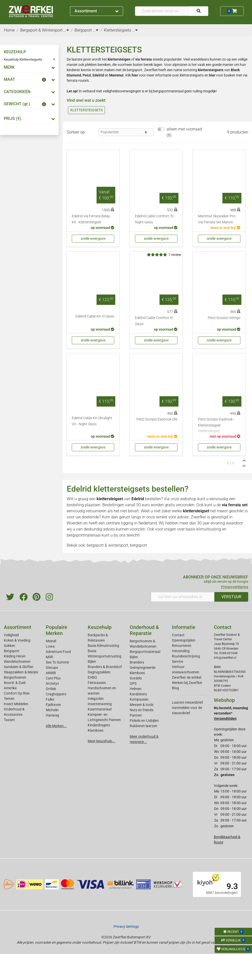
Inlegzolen (96, 699)
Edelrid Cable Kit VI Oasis (95, 316)
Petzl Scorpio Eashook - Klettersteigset (219, 425)
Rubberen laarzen (143, 726)
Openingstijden (183, 640)
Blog (175, 688)
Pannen (136, 715)
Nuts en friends (141, 710)
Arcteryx (52, 683)
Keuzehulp (99, 627)
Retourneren (181, 646)
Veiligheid (11, 635)
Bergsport (11, 651)
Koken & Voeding (17, 640)
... (66, 30)
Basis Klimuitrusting (103, 646)
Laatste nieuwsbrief (187, 702)
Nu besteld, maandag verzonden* (231, 713)
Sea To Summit (57, 662)
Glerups (52, 668)
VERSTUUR (231, 596)
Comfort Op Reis (17, 693)
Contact (178, 635)
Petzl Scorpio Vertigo (224, 318)
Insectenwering (100, 704)
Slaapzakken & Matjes (21, 672)
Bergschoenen (15, 677)
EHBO (92, 677)
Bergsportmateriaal (145, 652)
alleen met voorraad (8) (184, 132)
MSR (49, 657)
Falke (50, 699)
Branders (137, 662)
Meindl (51, 641)
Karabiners (138, 694)
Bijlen (92, 661)
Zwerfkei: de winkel (186, 677)
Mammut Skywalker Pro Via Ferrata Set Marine (216, 219)
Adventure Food (58, 652)
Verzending (181, 651)
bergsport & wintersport (107, 545)
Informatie (183, 627)
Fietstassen (97, 683)
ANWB (51, 673)
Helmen (136, 689)
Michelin (52, 710)
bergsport (138, 545)
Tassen (9, 720)
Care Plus (53, 678)
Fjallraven (53, 705)
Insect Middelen (16, 704)
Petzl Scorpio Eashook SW (156, 419)
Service (177, 661)
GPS (133, 683)
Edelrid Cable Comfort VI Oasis (154, 321)
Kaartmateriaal (99, 709)
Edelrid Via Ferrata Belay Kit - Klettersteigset (91, 219)
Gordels (136, 678)
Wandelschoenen (17, 661)
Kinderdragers (99, 725)
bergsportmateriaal (84, 535)
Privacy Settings (126, 926)
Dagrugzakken (99, 672)
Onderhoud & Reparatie (144, 630)
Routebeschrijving (186, 656)
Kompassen (139, 699)
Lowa (50, 646)
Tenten (9, 699)
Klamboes (95, 730)
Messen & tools (141, 705)
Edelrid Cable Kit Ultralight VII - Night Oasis (92, 421)
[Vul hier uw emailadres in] (183, 597)
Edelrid (137, 498)
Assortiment (96, 11)
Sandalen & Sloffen (18, 667)
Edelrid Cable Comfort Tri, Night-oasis (154, 219)
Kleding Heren (15, 656)
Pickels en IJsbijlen (144, 721)
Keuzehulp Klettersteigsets (23, 59)
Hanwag (52, 715)
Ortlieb (51, 689)
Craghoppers (56, 694)
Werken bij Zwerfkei (187, 683)
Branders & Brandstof (105, 667)
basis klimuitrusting (203, 529)
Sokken (9, 646)
